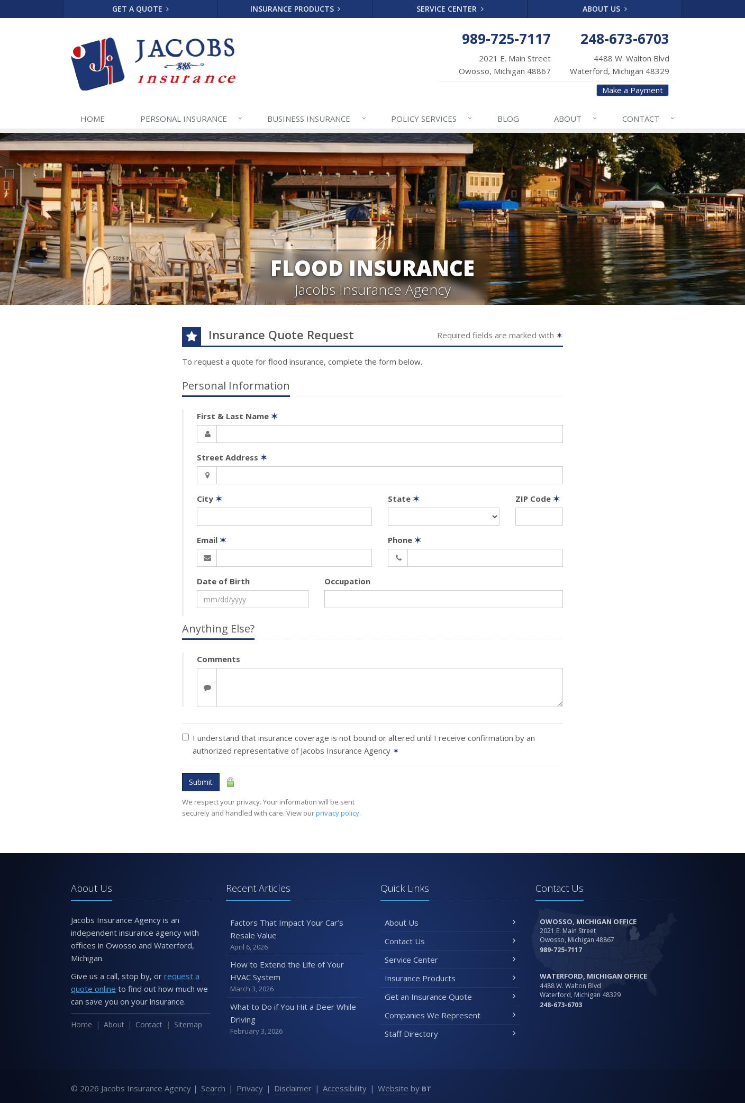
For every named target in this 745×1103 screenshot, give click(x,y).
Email (211, 540)
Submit (201, 782)
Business (317, 118)
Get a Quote (140, 9)
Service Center (450, 9)
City (209, 498)
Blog (508, 118)
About (576, 118)
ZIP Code (537, 498)
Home (92, 118)
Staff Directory (450, 1033)
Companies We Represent (450, 1015)
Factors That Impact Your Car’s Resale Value (295, 935)
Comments (218, 659)
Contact (649, 118)
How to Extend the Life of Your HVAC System (295, 976)
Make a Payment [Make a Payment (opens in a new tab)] (632, 90)
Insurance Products (295, 9)
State (404, 498)
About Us (605, 9)
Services (432, 118)
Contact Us (450, 941)
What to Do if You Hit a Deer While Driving (295, 1019)
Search (213, 1088)
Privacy (250, 1088)
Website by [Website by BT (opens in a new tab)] (404, 1088)
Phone (404, 540)
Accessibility (345, 1088)
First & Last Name (237, 416)
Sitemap (188, 1024)
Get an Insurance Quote (450, 996)
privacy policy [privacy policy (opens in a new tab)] (337, 813)
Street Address (232, 457)
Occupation (347, 581)
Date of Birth (223, 581)
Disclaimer (293, 1088)
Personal (191, 118)
